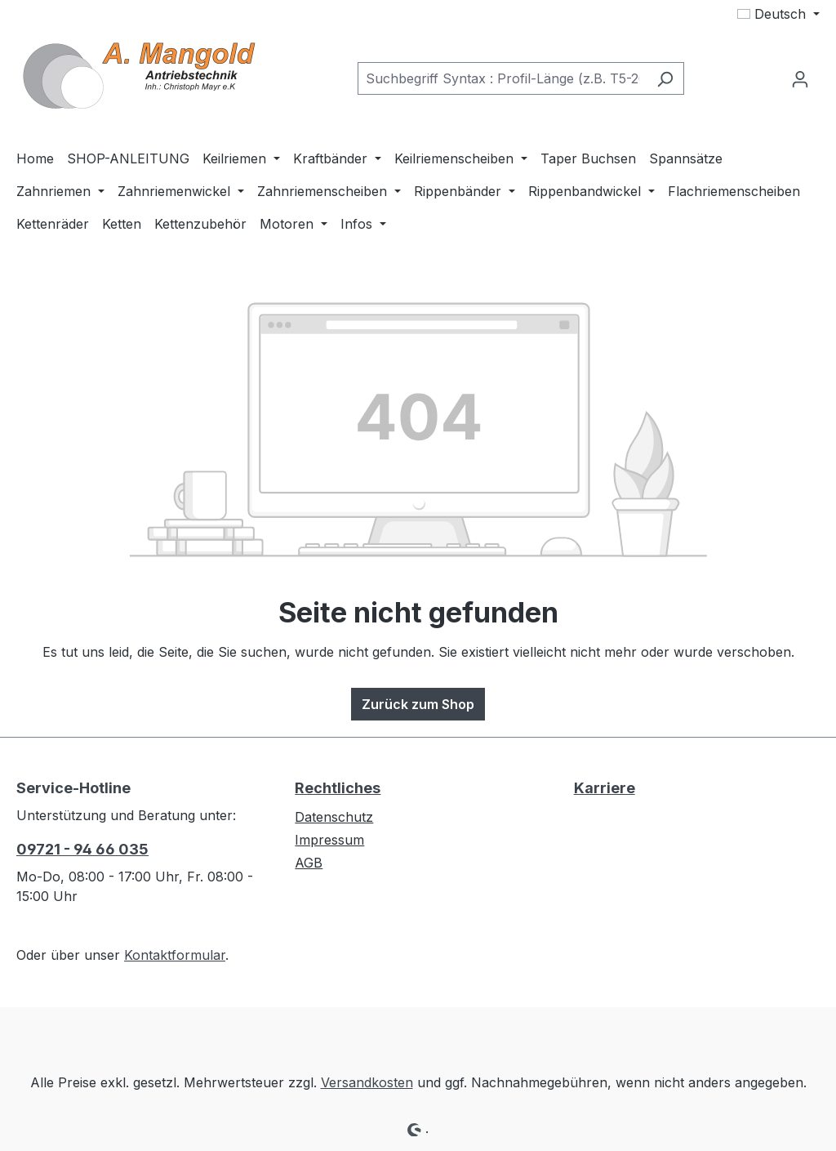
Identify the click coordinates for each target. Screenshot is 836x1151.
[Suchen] (665, 78)
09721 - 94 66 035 (82, 849)
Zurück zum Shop (418, 704)
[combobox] (502, 78)
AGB (308, 862)
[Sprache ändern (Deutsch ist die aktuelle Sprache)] (778, 14)
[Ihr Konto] (800, 78)
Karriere (604, 787)
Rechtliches (337, 787)
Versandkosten (367, 1082)
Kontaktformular (174, 955)
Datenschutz (334, 817)
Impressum (329, 840)
